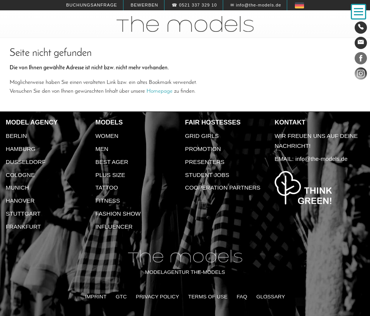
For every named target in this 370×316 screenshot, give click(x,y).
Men (102, 149)
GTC (121, 297)
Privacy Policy (157, 297)
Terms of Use (208, 297)
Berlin (16, 136)
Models (109, 122)
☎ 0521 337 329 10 (194, 5)
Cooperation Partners (223, 187)
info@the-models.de (321, 159)
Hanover (20, 200)
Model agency (32, 122)
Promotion (203, 149)
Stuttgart (23, 213)
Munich (17, 187)
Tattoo (106, 187)
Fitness (107, 200)
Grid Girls (202, 136)
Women (106, 136)
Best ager (111, 162)
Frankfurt (23, 226)
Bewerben (144, 5)
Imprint (96, 297)
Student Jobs (207, 175)
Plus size (110, 175)
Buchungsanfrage (91, 5)
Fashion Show (118, 213)
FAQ (242, 297)
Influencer (114, 226)
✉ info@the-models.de (255, 5)
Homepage (159, 91)
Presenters (205, 162)
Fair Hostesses (213, 122)
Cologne (20, 175)
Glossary (270, 297)
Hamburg (21, 149)
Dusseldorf (26, 162)
